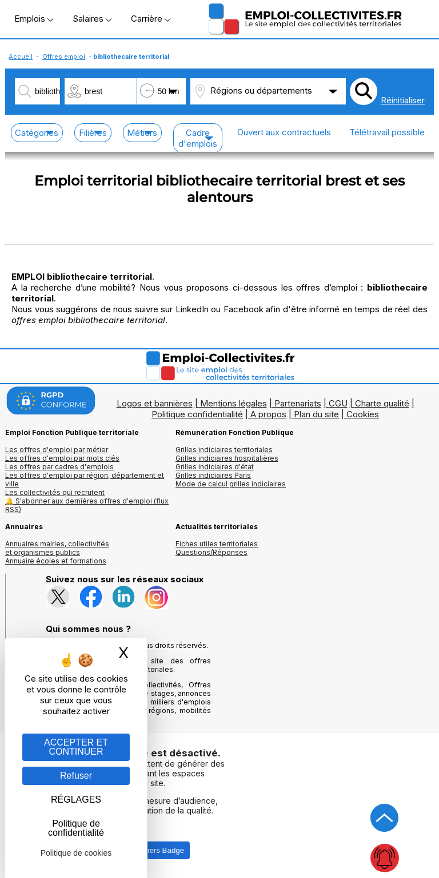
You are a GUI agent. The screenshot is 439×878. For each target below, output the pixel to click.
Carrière (150, 18)
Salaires (92, 18)
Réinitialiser (403, 100)
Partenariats (297, 403)
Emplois (33, 18)
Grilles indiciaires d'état (214, 466)
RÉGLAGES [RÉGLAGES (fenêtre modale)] (76, 799)
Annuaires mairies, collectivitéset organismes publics (57, 548)
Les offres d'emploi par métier (56, 449)
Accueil (21, 57)
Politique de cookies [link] (76, 852)
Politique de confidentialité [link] (76, 828)
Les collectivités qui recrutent (55, 492)
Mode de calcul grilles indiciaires (230, 484)
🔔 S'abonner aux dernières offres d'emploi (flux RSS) (87, 505)
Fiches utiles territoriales (216, 543)
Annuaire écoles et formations (55, 561)
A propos (268, 414)
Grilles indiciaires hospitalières (226, 458)
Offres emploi (63, 57)
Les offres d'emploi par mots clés (62, 458)
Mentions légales (233, 403)
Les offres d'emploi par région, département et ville (84, 479)
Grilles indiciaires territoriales (224, 449)
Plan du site (316, 414)
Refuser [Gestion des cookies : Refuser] (76, 775)
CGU (338, 403)
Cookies (362, 414)
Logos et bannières (155, 403)
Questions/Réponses (211, 552)
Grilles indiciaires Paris (213, 475)
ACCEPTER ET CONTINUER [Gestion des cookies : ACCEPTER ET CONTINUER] (76, 747)
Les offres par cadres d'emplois (59, 466)
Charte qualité (382, 403)
